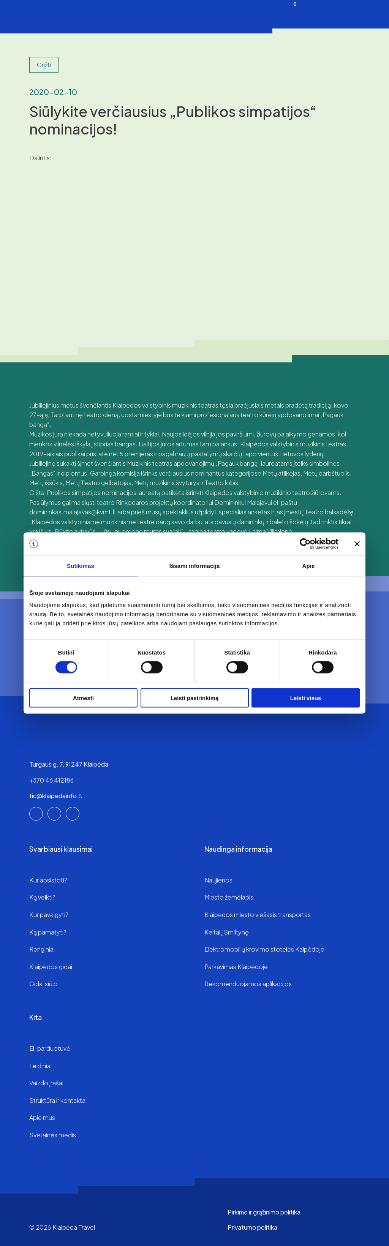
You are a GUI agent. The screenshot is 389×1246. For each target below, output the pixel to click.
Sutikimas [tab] (80, 566)
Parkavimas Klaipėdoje (236, 967)
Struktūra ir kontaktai (58, 1100)
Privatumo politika (252, 1227)
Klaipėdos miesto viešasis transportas (257, 915)
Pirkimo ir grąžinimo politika (264, 1212)
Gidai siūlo (43, 984)
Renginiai (42, 949)
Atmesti (83, 697)
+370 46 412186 (51, 780)
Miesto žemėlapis (228, 897)
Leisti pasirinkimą (195, 697)
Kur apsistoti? (48, 880)
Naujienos (218, 880)
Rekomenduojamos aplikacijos (248, 984)
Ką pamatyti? (47, 932)
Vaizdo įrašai (46, 1083)
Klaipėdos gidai (50, 967)
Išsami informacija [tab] (194, 566)
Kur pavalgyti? (48, 915)
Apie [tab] (308, 566)
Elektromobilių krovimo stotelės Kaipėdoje (264, 949)
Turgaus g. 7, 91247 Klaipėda (68, 764)
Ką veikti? (42, 897)
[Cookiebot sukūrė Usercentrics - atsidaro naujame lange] (305, 544)
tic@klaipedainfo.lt (55, 796)
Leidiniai (40, 1066)
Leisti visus (305, 697)
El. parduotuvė (49, 1048)
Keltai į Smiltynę (226, 932)
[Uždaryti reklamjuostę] (357, 544)
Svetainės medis (52, 1135)
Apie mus (42, 1117)
